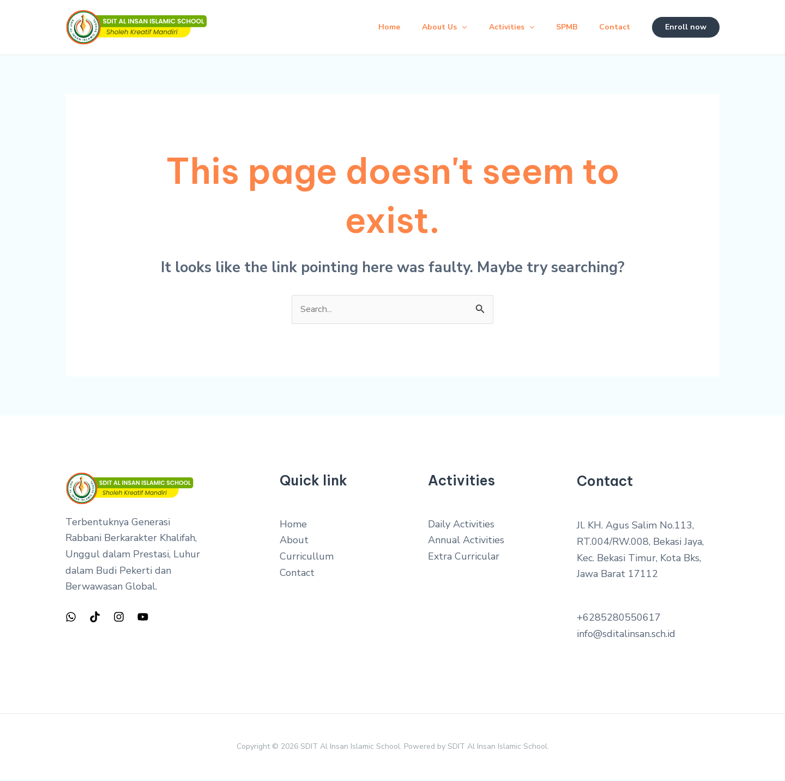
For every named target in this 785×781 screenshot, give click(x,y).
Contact (612, 27)
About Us (429, 27)
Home (370, 27)
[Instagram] (118, 617)
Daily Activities (461, 525)
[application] (446, 27)
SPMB (560, 27)
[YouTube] (142, 617)
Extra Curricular (463, 557)
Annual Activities (466, 541)
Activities (500, 27)
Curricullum (307, 557)
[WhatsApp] (70, 617)
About (294, 541)
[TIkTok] (94, 617)
